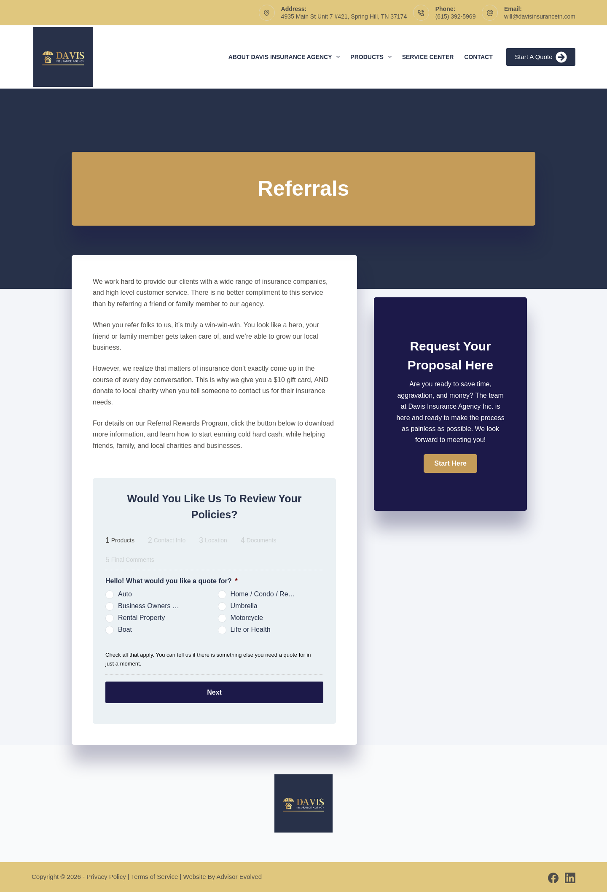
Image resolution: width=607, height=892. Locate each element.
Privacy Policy (106, 875)
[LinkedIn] (570, 876)
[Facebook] (553, 876)
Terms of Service (154, 875)
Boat (125, 629)
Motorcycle (247, 617)
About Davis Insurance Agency (286, 57)
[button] (450, 463)
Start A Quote (541, 57)
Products (372, 57)
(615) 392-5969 (455, 16)
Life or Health (251, 629)
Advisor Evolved (239, 875)
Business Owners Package (154, 605)
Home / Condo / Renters (266, 594)
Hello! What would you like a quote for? (171, 581)
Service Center (428, 57)
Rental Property (141, 617)
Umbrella (244, 605)
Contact (478, 57)
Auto (125, 594)
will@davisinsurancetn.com (539, 16)
